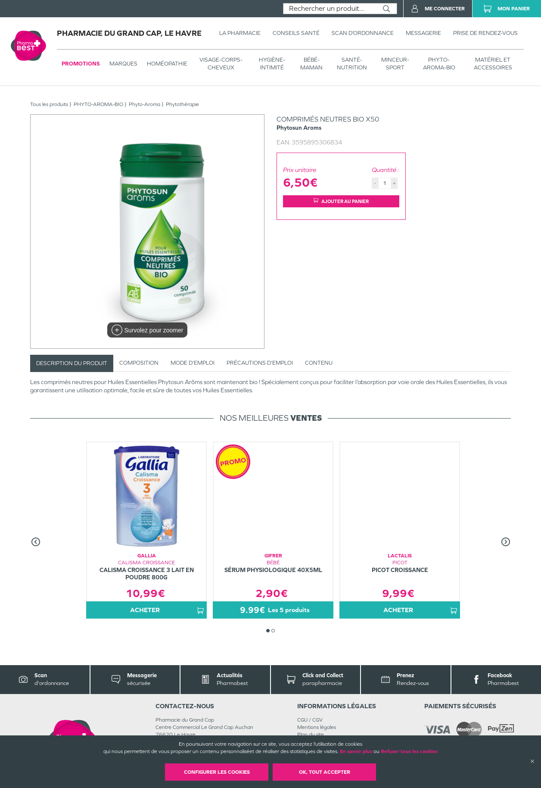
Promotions (81, 63)
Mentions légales (316, 727)
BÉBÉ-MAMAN (311, 63)
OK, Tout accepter (324, 772)
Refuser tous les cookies (409, 751)
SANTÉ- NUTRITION (352, 63)
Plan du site (310, 735)
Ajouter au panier (341, 201)
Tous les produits (49, 104)
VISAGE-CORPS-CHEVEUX (221, 63)
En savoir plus (356, 751)
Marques (123, 63)
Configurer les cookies (217, 772)
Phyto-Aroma (144, 104)
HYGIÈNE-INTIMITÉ (272, 63)
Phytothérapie (182, 104)
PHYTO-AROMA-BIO (439, 63)
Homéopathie (167, 63)
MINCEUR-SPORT (395, 63)
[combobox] (329, 8)
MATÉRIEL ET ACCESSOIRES (493, 63)
